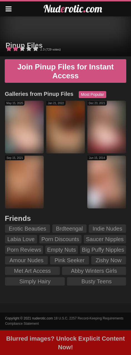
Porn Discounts (60, 239)
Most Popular (92, 94)
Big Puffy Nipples (103, 250)
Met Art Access (32, 271)
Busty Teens (96, 281)
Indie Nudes (107, 229)
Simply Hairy (35, 281)
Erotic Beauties (27, 229)
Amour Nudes (26, 260)
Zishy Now (109, 260)
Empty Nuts (61, 250)
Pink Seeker (70, 260)
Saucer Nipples (105, 239)
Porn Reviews (24, 250)
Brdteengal (69, 229)
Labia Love (20, 239)
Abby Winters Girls (94, 271)
